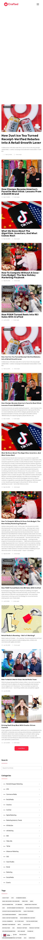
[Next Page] (21, 748)
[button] (37, 4)
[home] (11, 4)
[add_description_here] (21, 768)
